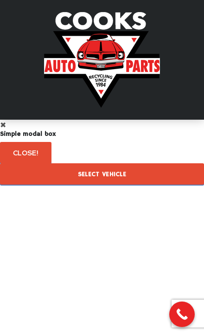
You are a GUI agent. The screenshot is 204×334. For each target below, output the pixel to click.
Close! (25, 153)
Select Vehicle (102, 174)
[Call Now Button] (182, 314)
